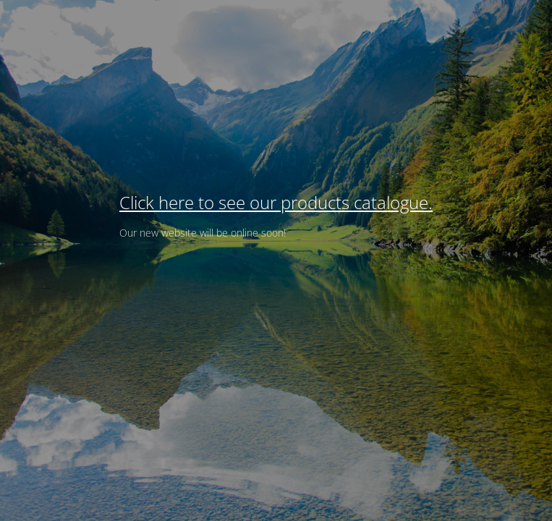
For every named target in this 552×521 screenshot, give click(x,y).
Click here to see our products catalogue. (276, 202)
